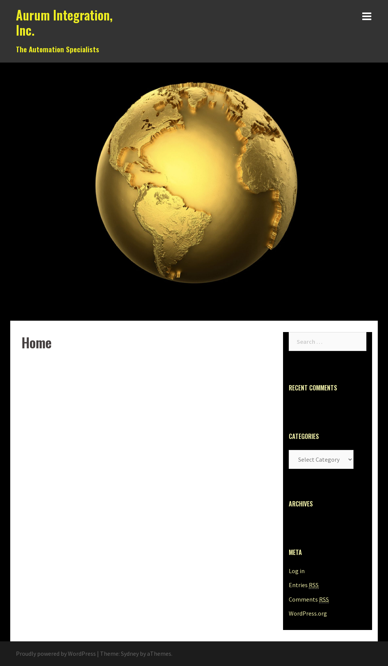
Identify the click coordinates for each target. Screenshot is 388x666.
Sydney (130, 653)
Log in (297, 571)
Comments (309, 599)
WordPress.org (308, 613)
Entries (304, 585)
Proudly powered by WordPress (56, 653)
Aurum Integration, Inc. (64, 22)
